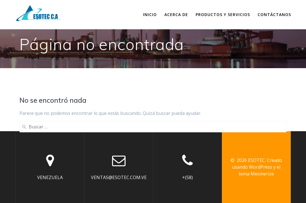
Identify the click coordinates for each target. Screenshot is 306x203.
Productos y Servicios (223, 14)
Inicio (150, 14)
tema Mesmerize (256, 174)
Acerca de (176, 14)
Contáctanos (274, 14)
